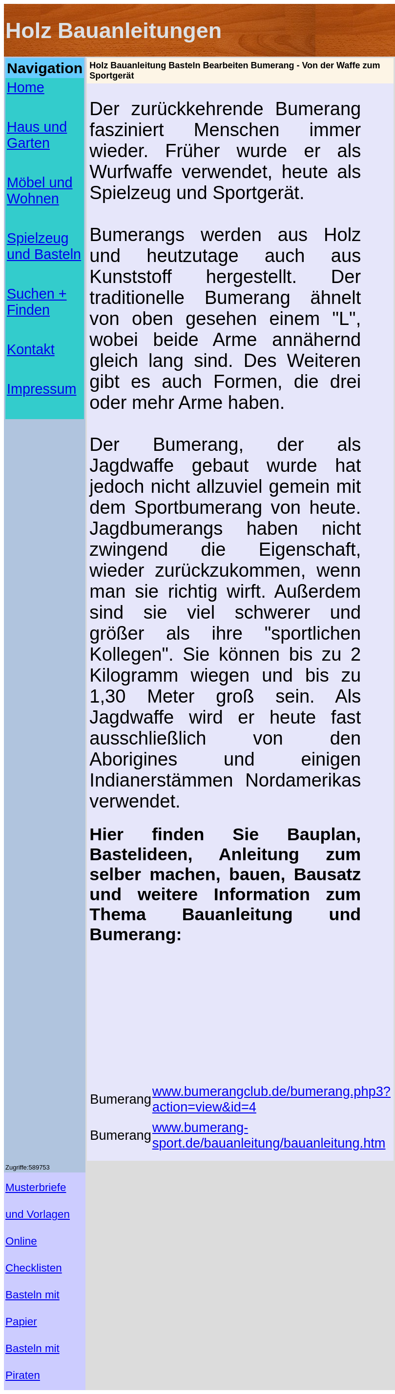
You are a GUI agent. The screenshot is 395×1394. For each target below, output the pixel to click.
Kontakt (31, 349)
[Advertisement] (44, 449)
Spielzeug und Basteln (44, 246)
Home (25, 87)
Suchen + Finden (37, 302)
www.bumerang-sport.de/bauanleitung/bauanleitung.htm (269, 1135)
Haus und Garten (37, 135)
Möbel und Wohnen (39, 190)
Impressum (41, 389)
